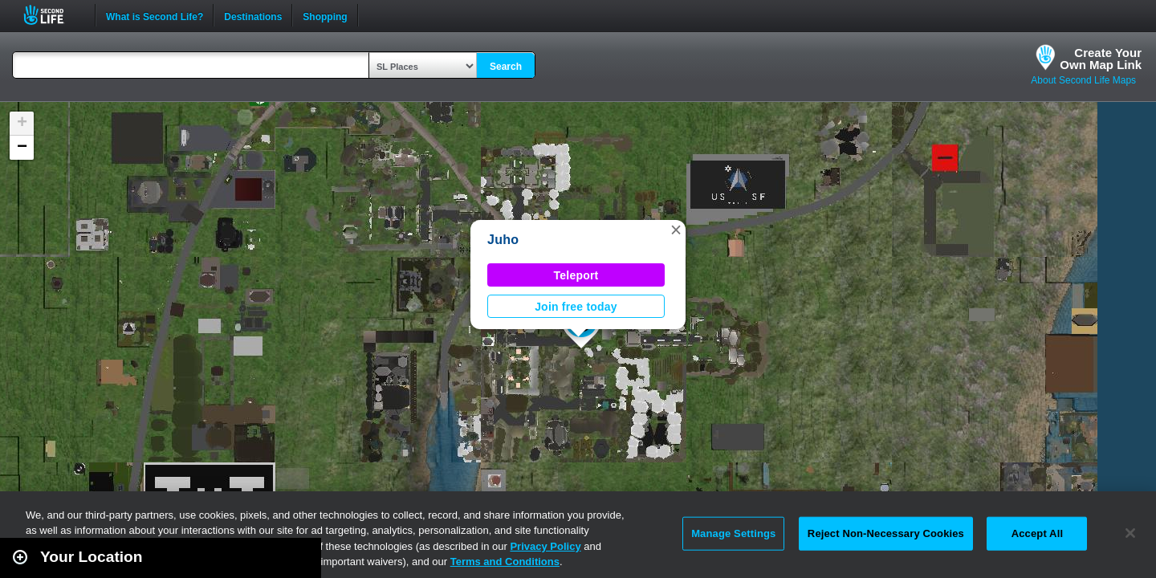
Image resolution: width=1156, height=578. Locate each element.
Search (506, 66)
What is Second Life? (154, 15)
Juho (503, 239)
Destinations (253, 15)
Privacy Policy (545, 546)
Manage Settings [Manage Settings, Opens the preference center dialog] (733, 533)
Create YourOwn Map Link (1101, 58)
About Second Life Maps (1083, 80)
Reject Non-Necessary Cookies (886, 533)
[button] (676, 229)
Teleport (576, 275)
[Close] (1130, 533)
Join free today (576, 306)
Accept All (1037, 533)
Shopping (325, 15)
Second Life (52, 15)
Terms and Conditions (505, 562)
